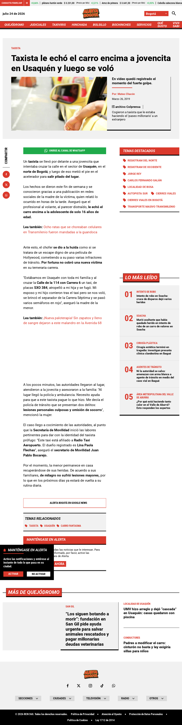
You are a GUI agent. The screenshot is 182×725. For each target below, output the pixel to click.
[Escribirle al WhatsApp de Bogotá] (113, 685)
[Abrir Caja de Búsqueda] (174, 13)
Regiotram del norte (142, 160)
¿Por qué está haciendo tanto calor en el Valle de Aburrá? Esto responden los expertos (153, 405)
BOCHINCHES (121, 24)
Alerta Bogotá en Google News (64, 503)
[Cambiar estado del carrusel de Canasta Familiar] (27, 3)
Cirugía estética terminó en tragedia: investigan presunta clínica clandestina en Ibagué (154, 350)
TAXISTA (31, 525)
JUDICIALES (38, 24)
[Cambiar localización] (156, 13)
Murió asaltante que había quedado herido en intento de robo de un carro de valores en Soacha (154, 324)
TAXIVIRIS (59, 24)
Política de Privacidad (82, 714)
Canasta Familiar (12, 3)
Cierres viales (166, 193)
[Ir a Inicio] (91, 14)
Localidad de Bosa (140, 187)
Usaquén (47, 525)
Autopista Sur (138, 193)
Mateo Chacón (126, 94)
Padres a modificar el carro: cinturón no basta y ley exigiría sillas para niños (147, 647)
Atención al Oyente (112, 714)
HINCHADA (79, 24)
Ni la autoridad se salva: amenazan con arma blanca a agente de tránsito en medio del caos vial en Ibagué (155, 376)
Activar (13, 573)
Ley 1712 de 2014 (105, 720)
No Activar (38, 574)
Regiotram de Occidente (144, 167)
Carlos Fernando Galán (145, 180)
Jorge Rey (134, 173)
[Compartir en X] (6, 184)
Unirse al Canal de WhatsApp (64, 150)
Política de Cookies (77, 720)
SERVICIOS (144, 24)
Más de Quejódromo (34, 592)
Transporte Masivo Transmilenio (151, 206)
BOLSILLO (99, 24)
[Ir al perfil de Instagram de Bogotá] (90, 685)
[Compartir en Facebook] (6, 174)
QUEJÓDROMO (14, 24)
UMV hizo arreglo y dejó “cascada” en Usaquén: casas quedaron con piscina (150, 613)
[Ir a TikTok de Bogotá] (102, 685)
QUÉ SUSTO (162, 24)
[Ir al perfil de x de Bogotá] (78, 685)
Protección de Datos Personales (146, 714)
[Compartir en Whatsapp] (6, 195)
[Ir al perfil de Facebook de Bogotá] (67, 685)
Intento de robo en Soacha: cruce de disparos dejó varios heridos (154, 299)
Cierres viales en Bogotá (145, 200)
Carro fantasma (69, 525)
